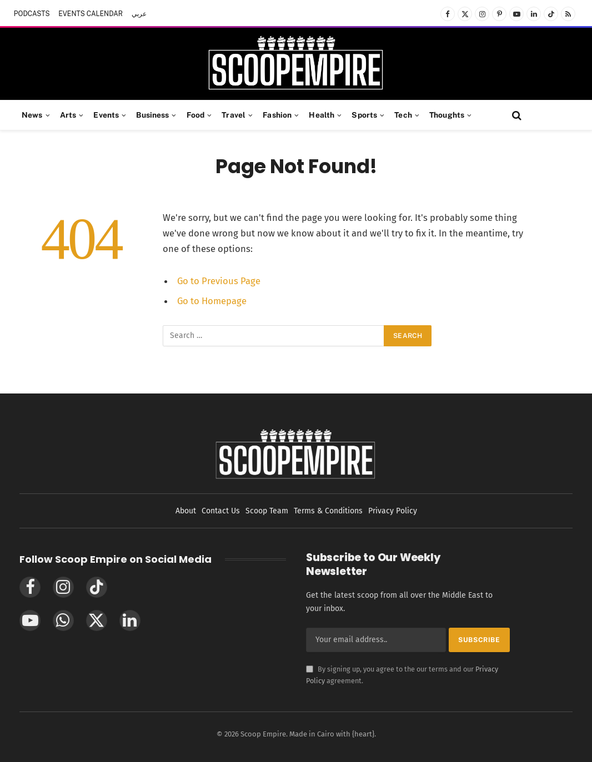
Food (196, 114)
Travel (233, 114)
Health (321, 114)
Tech (403, 114)
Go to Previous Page (218, 280)
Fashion (277, 114)
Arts (68, 114)
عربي (139, 14)
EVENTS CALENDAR (90, 14)
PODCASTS (32, 14)
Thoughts (446, 114)
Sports (364, 114)
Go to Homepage (212, 300)
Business (152, 114)
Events (106, 114)
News (32, 114)
